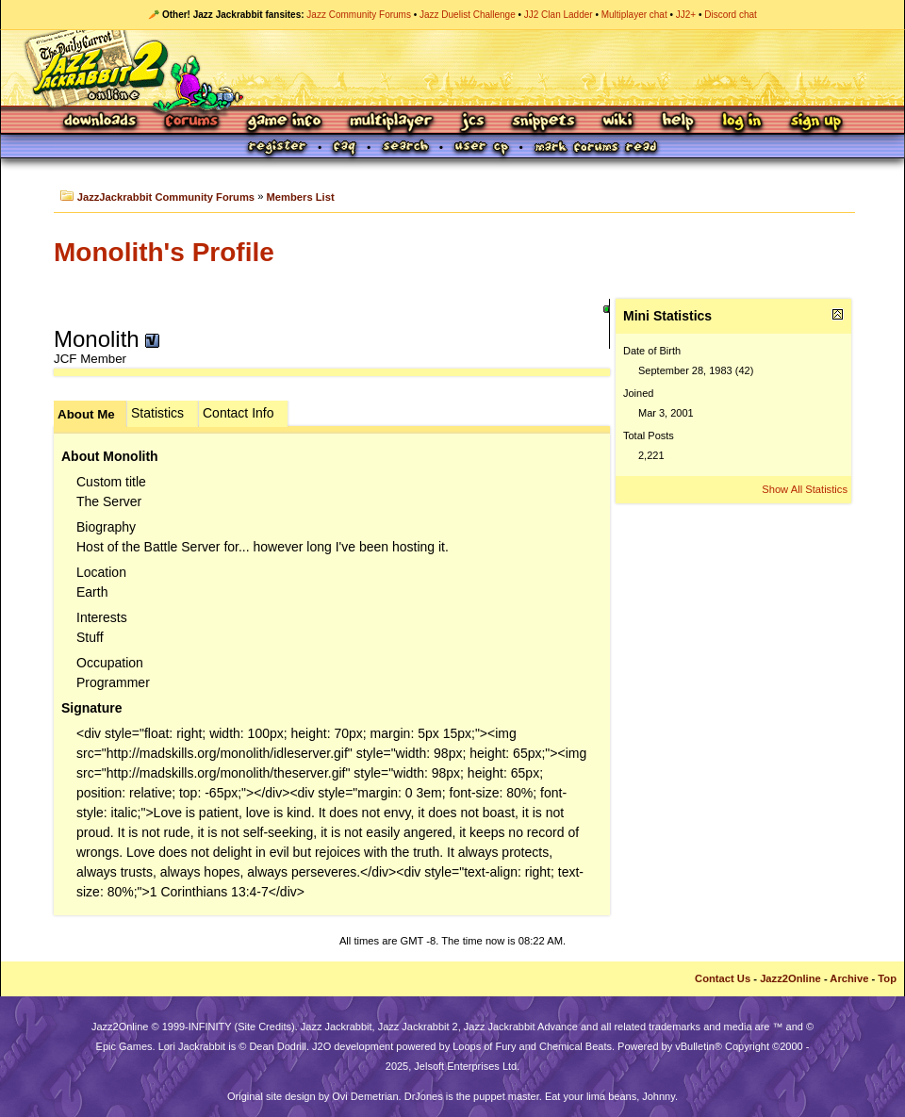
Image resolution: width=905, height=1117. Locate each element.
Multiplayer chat (634, 14)
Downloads (101, 122)
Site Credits (264, 1026)
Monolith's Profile (164, 252)
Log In (742, 122)
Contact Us (722, 978)
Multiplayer (391, 122)
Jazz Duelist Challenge (468, 14)
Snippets (544, 122)
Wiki (618, 122)
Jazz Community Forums (358, 14)
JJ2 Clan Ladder (558, 14)
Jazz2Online (790, 978)
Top (887, 978)
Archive (849, 978)
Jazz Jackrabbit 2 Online (452, 68)
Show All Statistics (804, 489)
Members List (301, 197)
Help (678, 122)
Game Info (283, 122)
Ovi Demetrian (365, 1096)
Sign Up (815, 122)
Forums (192, 122)
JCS (472, 122)
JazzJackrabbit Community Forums (166, 197)
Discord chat (730, 14)
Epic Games (124, 1046)
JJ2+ (686, 14)
